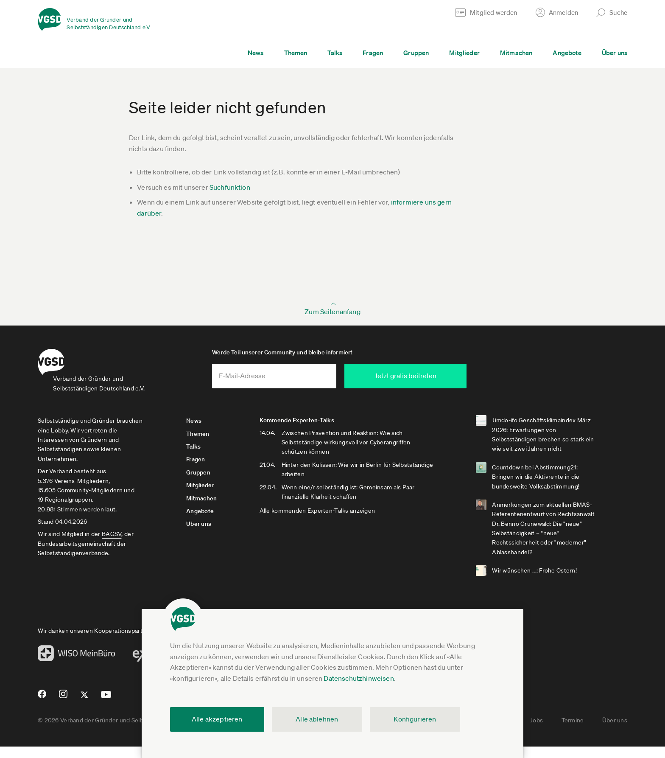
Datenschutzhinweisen (359, 678)
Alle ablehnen (317, 719)
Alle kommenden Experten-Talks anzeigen (346, 522)
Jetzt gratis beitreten (492, 387)
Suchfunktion (230, 187)
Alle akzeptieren (217, 719)
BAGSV (111, 545)
